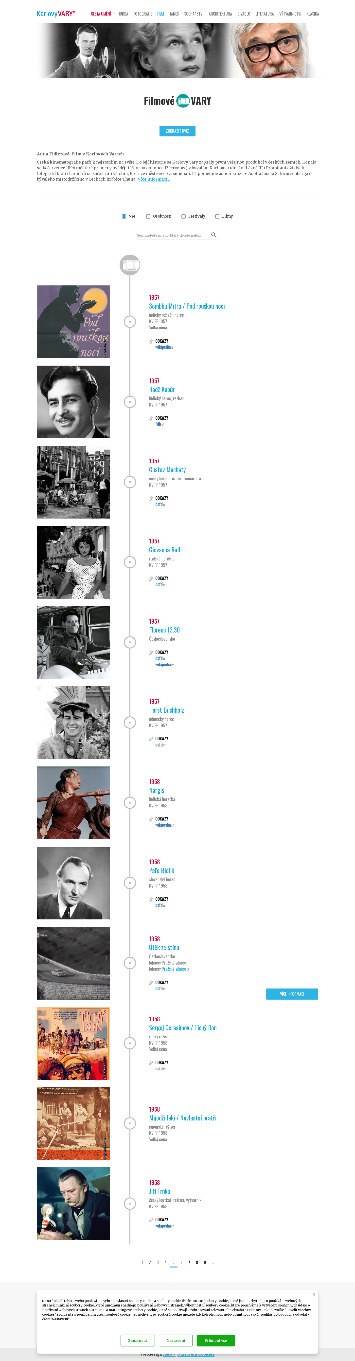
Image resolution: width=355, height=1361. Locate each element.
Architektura (220, 14)
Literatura (265, 14)
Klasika (313, 14)
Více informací (292, 994)
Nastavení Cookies (196, 1354)
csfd (160, 504)
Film (160, 14)
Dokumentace (52, 1325)
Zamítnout (137, 1340)
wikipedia (164, 347)
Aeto (169, 1354)
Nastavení (176, 1340)
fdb (159, 424)
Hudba (123, 14)
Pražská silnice (176, 969)
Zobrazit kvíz (177, 131)
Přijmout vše (216, 1340)
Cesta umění (101, 14)
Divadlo (243, 14)
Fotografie (143, 14)
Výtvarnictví (290, 14)
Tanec (174, 14)
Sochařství (193, 14)
